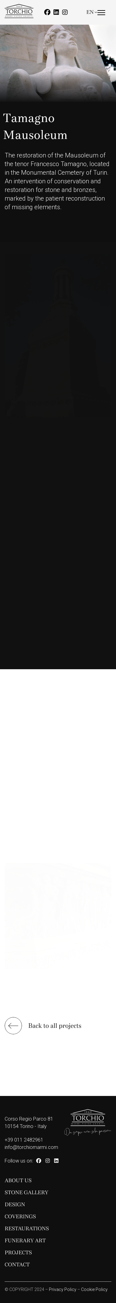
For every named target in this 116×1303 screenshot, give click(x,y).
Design (15, 1204)
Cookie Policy (94, 1289)
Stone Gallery (26, 1192)
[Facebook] (47, 12)
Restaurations (27, 1228)
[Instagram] (65, 12)
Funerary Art (25, 1240)
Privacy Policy (62, 1289)
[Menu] (101, 18)
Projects (18, 1252)
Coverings (20, 1216)
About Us (18, 1180)
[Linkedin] (56, 12)
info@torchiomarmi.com (31, 1147)
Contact (17, 1264)
